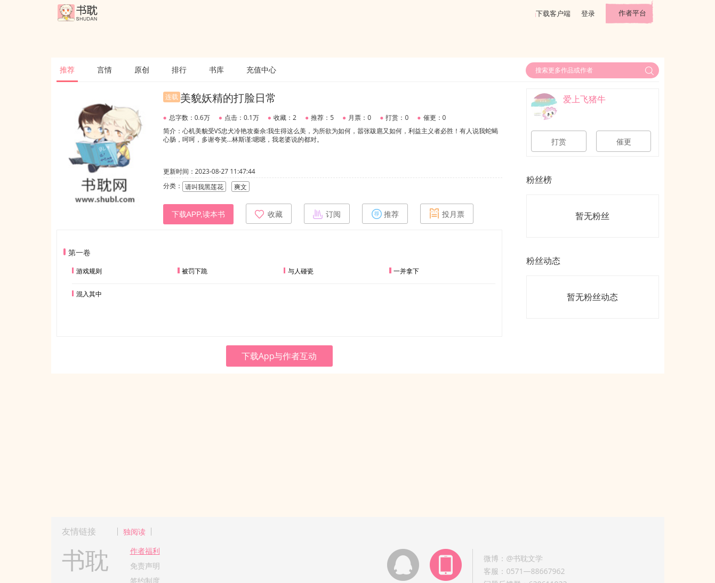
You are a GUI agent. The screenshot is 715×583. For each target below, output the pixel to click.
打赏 (558, 141)
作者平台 (632, 13)
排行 (179, 69)
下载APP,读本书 (198, 214)
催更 (623, 141)
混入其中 (89, 293)
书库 (216, 69)
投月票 (446, 213)
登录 (588, 13)
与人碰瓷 (301, 271)
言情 (104, 69)
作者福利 (145, 551)
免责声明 (145, 566)
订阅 (327, 213)
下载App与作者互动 (279, 356)
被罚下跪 (194, 271)
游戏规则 (89, 271)
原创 (141, 69)
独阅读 (134, 532)
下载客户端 (553, 13)
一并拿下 (406, 271)
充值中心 (261, 69)
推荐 (67, 69)
